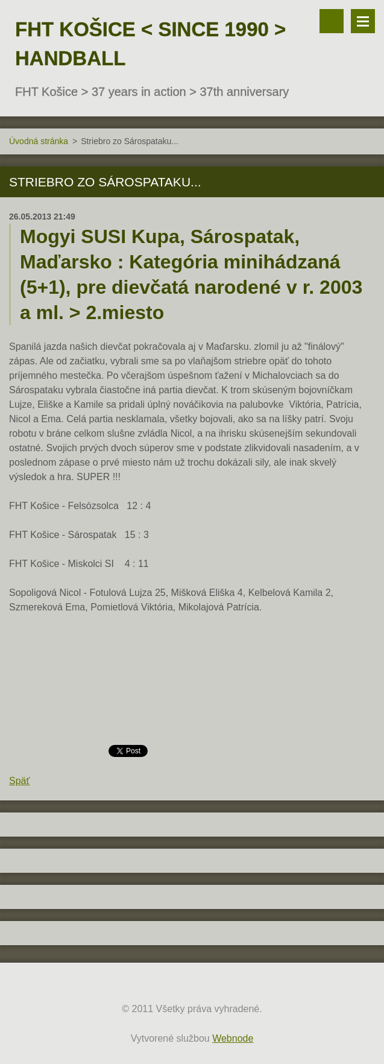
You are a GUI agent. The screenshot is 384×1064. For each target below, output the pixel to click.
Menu (363, 21)
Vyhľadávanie (331, 21)
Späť (19, 781)
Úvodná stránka (38, 141)
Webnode (232, 1038)
